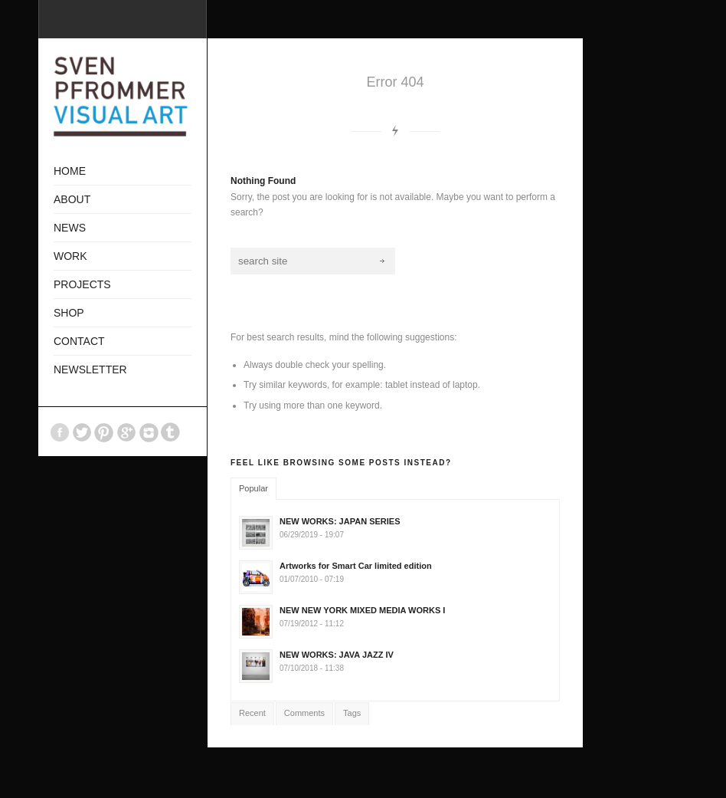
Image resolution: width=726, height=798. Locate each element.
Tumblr (171, 432)
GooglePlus (126, 432)
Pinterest (104, 432)
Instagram (149, 432)
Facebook (60, 432)
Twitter (82, 432)
